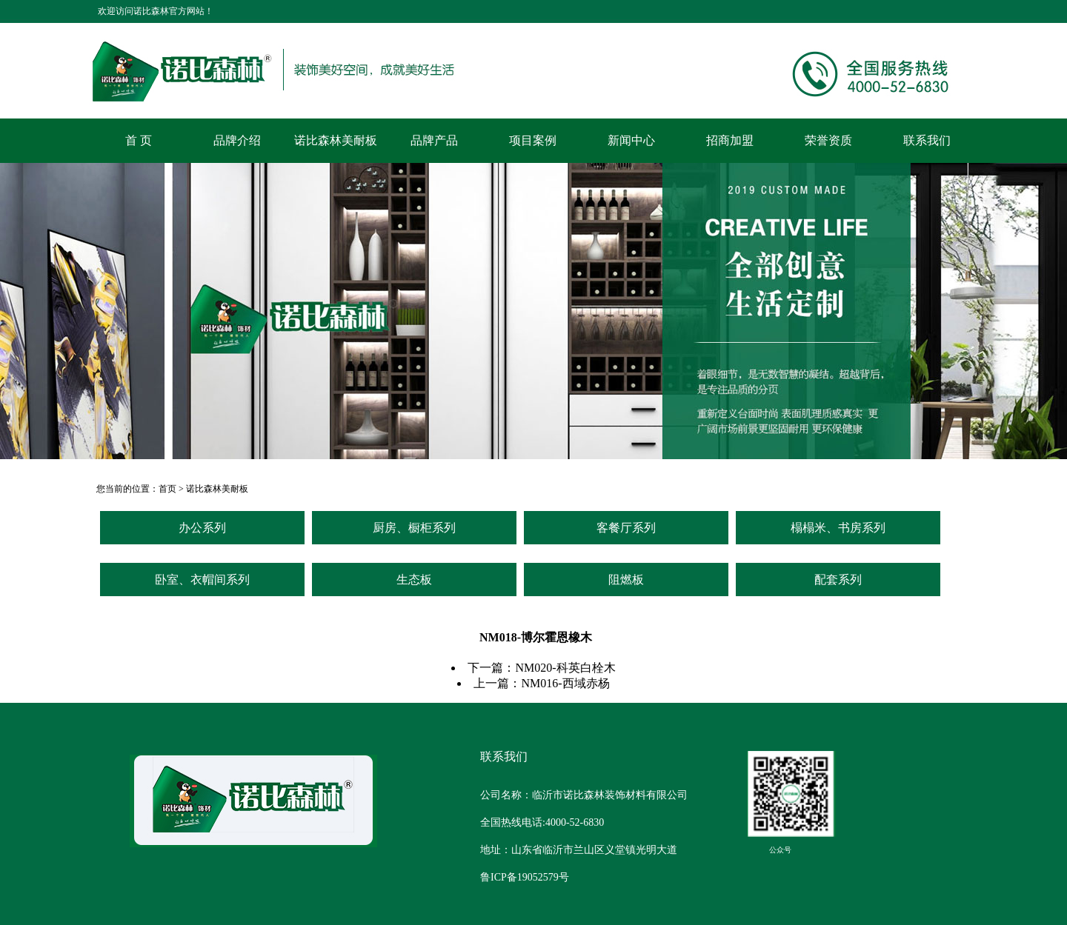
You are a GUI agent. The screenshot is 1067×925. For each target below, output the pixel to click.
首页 (167, 489)
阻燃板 (626, 579)
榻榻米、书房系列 (838, 527)
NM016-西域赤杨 (565, 683)
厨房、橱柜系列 (414, 527)
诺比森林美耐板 (335, 140)
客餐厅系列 (626, 527)
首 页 (138, 140)
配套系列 (838, 579)
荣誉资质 (828, 140)
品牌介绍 (237, 140)
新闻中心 (631, 140)
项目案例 (532, 140)
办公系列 (202, 527)
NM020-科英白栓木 (565, 667)
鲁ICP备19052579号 (524, 877)
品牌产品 (434, 140)
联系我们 (927, 140)
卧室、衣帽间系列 (202, 579)
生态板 (414, 579)
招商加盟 (730, 140)
